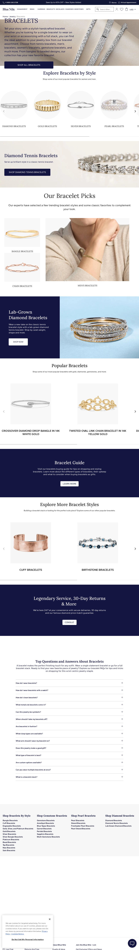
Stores (114, 3)
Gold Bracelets (9, 831)
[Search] (98, 9)
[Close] (50, 919)
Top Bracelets (8, 845)
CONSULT (69, 622)
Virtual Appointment (128, 2)
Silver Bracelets (9, 834)
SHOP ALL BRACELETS (29, 65)
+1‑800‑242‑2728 (11, 2)
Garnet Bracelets (44, 828)
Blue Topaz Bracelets (46, 826)
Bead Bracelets (9, 842)
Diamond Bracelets (113, 820)
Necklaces (60, 9)
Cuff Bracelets (9, 823)
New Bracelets (9, 848)
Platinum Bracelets (11, 839)
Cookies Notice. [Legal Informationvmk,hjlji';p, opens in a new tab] (17, 934)
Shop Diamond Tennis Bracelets (27, 172)
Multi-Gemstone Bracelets (48, 837)
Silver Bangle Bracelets (13, 837)
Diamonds (69, 9)
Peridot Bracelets (44, 831)
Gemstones (79, 9)
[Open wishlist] (122, 9)
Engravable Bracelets (12, 826)
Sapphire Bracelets (45, 834)
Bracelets (51, 9)
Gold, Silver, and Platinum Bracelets (18, 828)
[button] (135, 111)
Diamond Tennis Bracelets (116, 823)
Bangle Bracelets (10, 820)
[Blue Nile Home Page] (9, 9)
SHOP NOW (18, 342)
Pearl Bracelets (77, 820)
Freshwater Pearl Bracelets (82, 826)
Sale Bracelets (9, 850)
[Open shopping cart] (126, 9)
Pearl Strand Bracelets (80, 828)
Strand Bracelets (78, 823)
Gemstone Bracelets (46, 820)
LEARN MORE (69, 483)
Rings (32, 9)
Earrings (41, 9)
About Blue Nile (59, 945)
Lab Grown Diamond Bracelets (118, 826)
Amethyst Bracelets (45, 823)
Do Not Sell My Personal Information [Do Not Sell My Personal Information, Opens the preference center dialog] (28, 939)
